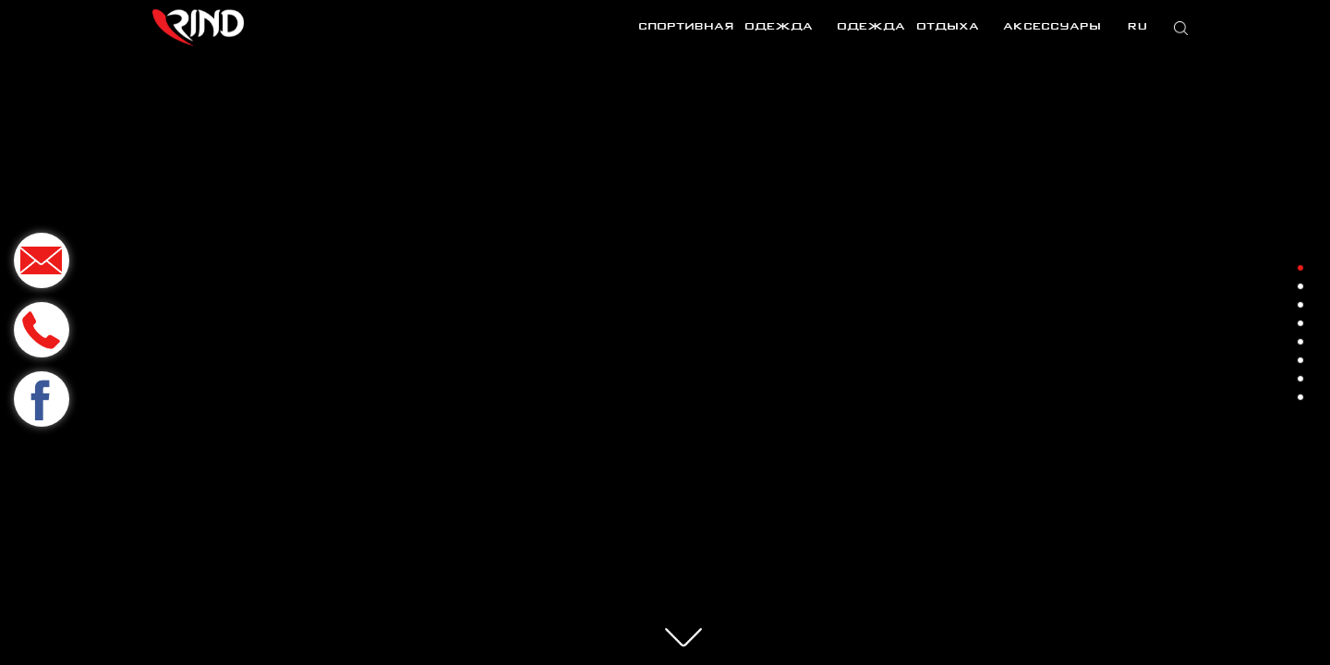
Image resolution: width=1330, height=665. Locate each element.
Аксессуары (1052, 27)
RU (1135, 27)
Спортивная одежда (725, 27)
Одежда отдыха (908, 27)
